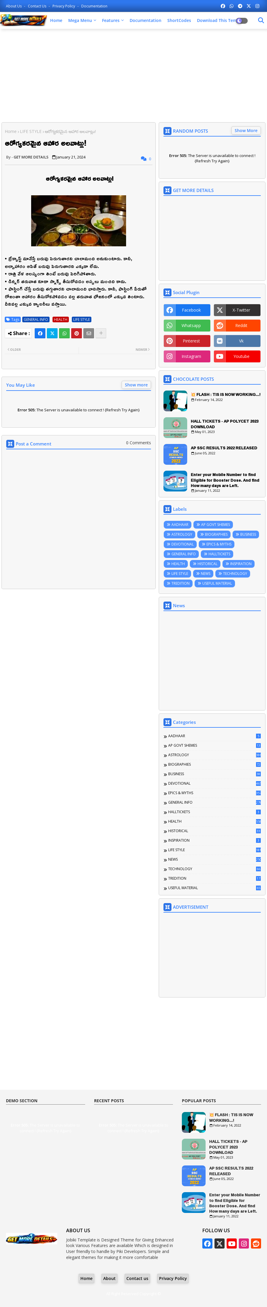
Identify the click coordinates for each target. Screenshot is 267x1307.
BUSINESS (248, 534)
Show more (136, 385)
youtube (241, 356)
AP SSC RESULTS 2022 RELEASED (224, 448)
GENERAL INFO (36, 319)
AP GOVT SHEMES (215, 524)
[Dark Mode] (261, 20)
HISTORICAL (207, 563)
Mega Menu (80, 20)
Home (56, 20)
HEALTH (60, 319)
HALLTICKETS (219, 553)
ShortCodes (179, 20)
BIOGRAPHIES (216, 534)
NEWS (205, 573)
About (109, 1278)
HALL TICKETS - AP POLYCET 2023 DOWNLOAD (224, 423)
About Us (14, 6)
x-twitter (241, 310)
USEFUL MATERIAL (217, 583)
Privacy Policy (64, 6)
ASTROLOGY (181, 534)
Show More (246, 130)
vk (241, 341)
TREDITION (180, 583)
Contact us (37, 6)
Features (111, 20)
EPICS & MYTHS (218, 544)
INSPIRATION (241, 563)
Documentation (94, 6)
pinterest (191, 341)
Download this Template (222, 20)
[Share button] (101, 333)
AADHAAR (179, 524)
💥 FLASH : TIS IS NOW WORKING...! (225, 394)
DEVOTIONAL (182, 544)
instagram (191, 356)
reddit (241, 325)
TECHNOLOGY (235, 573)
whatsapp (191, 325)
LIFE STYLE (31, 131)
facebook (191, 310)
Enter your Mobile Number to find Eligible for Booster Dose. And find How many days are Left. (225, 480)
